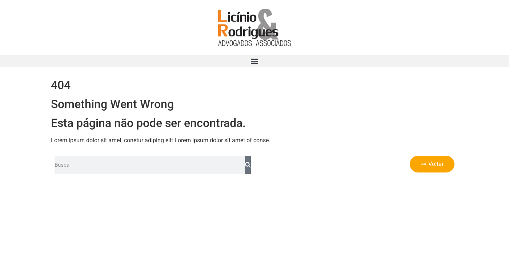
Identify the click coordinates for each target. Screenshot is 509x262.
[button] (254, 61)
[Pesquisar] (248, 165)
